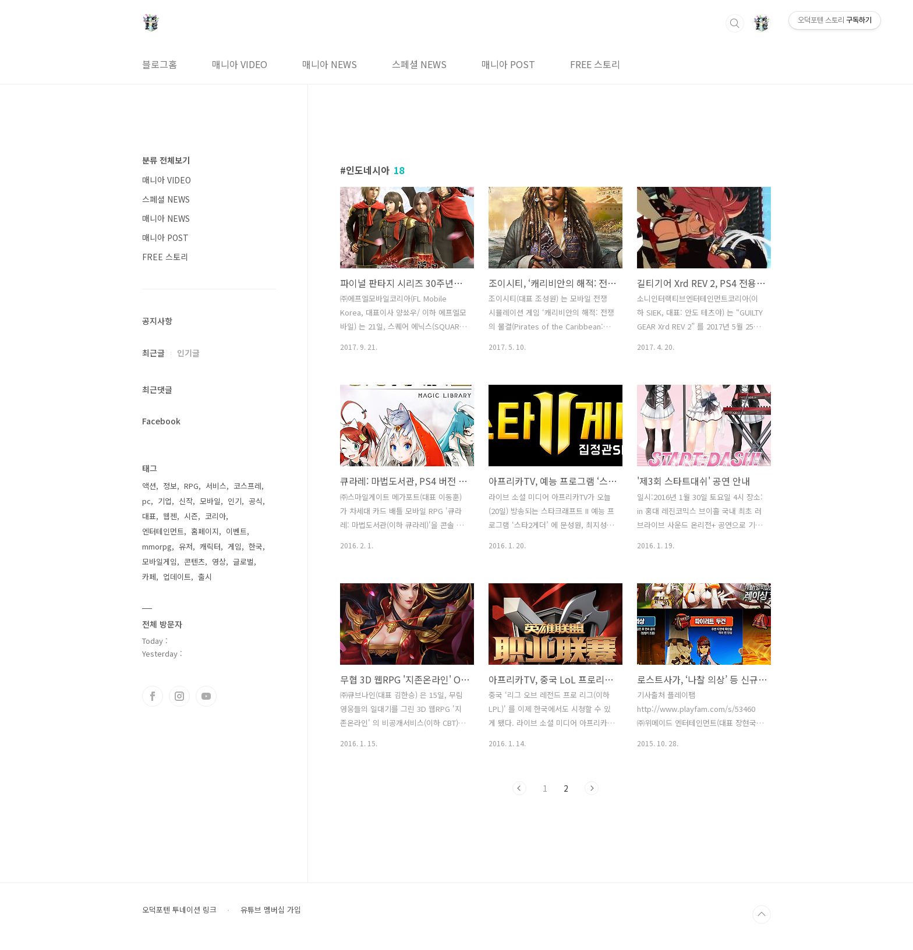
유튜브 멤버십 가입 (270, 909)
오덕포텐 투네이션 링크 (179, 909)
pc (146, 500)
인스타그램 (179, 696)
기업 (165, 500)
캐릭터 (210, 546)
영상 (219, 561)
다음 (592, 788)
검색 (735, 23)
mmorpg (157, 546)
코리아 (215, 516)
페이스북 (152, 696)
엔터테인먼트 (163, 531)
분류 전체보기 (166, 160)
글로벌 (243, 561)
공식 (256, 500)
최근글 (153, 353)
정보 (170, 485)
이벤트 (236, 531)
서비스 (216, 485)
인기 (235, 500)
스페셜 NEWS (419, 64)
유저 (186, 546)
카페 (149, 576)
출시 (205, 576)
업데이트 (177, 576)
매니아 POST (508, 64)
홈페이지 (205, 531)
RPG (191, 485)
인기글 (188, 353)
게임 (235, 546)
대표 (149, 516)
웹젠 (170, 516)
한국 (256, 546)
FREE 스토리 (595, 64)
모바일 (210, 500)
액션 (149, 485)
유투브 (206, 696)
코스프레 (247, 485)
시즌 (191, 516)
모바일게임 (159, 561)
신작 (186, 500)
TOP (761, 914)
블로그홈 (159, 64)
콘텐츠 (194, 561)
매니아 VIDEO (239, 64)
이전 (519, 788)
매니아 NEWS (329, 64)
